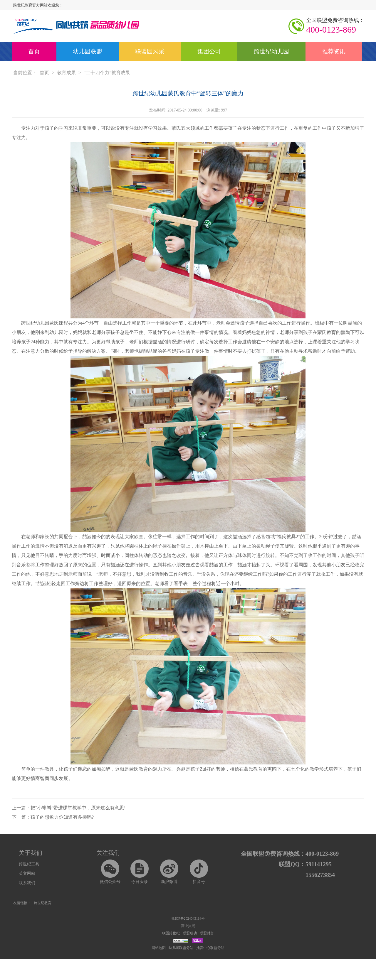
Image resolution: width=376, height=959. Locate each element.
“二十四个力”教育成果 (107, 72)
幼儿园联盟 (87, 51)
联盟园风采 (149, 51)
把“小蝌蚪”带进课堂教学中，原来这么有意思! (78, 807)
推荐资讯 (333, 51)
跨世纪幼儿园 (271, 51)
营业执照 (188, 926)
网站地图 (159, 948)
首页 (34, 51)
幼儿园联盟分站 (181, 948)
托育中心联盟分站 (210, 948)
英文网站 (27, 873)
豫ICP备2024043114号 (188, 918)
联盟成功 (190, 933)
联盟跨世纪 (171, 933)
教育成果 (66, 72)
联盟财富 (207, 933)
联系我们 (27, 883)
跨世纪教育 (42, 903)
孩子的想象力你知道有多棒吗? (62, 817)
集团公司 (209, 51)
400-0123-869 (335, 25)
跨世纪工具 (29, 864)
